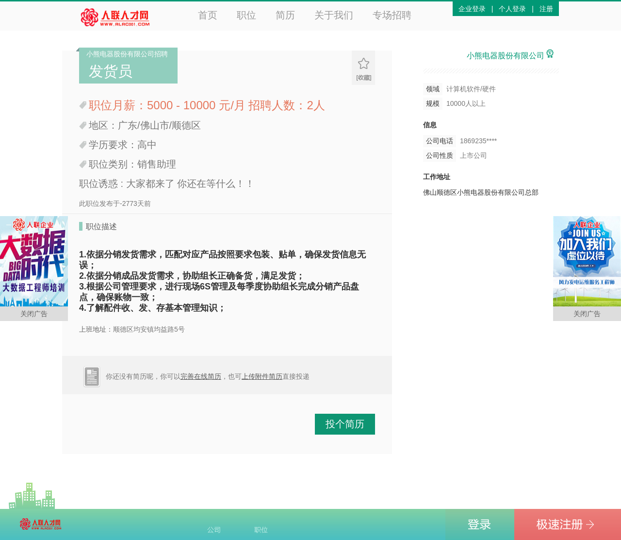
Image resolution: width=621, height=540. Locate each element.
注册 (546, 9)
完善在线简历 (200, 376)
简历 (285, 15)
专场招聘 (392, 15)
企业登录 (472, 9)
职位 (246, 15)
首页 (207, 15)
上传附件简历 (262, 376)
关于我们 (333, 15)
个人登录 (512, 9)
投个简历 (345, 424)
